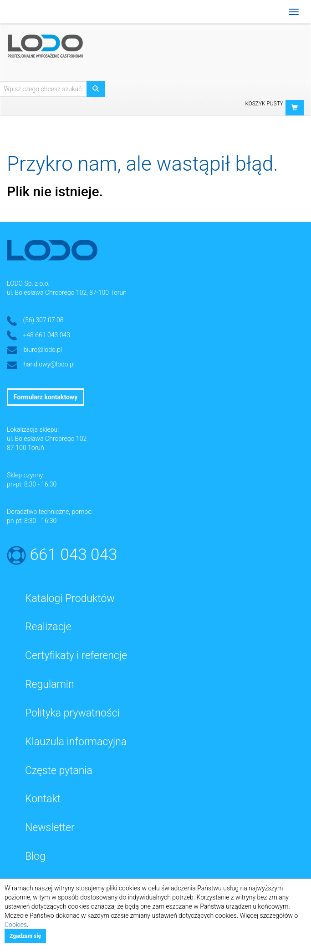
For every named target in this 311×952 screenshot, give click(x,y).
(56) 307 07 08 (43, 320)
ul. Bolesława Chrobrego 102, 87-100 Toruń (67, 292)
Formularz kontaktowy (45, 397)
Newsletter (50, 827)
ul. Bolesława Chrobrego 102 (47, 438)
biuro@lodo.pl (42, 349)
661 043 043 (73, 554)
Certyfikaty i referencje (76, 655)
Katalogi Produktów (70, 598)
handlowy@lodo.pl (49, 364)
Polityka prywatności (72, 713)
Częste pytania (58, 770)
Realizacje (48, 627)
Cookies (16, 924)
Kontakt (43, 799)
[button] (295, 107)
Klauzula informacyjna (76, 742)
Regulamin (49, 684)
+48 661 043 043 (46, 335)
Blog (35, 856)
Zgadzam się (25, 936)
